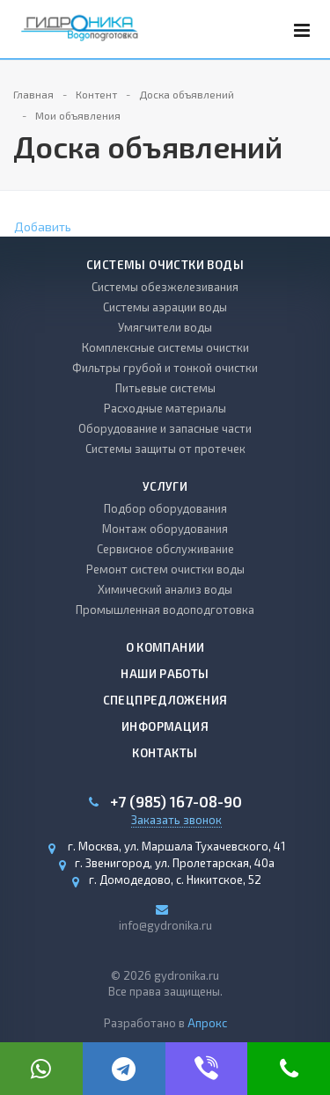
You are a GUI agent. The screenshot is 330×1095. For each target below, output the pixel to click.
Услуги (165, 486)
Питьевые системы (165, 388)
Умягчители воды (165, 327)
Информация (165, 726)
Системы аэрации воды (165, 307)
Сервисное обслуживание (165, 549)
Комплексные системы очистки (165, 347)
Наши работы (165, 674)
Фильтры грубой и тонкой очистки (165, 368)
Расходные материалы (165, 408)
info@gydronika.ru (165, 925)
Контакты (164, 753)
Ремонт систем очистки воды (165, 569)
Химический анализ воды (165, 589)
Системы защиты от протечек (165, 449)
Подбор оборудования (165, 508)
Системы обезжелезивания (165, 287)
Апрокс (207, 1023)
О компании (165, 647)
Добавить (42, 226)
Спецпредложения (165, 700)
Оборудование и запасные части (165, 428)
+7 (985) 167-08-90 (176, 801)
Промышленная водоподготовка (165, 609)
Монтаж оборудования (165, 529)
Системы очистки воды (165, 265)
